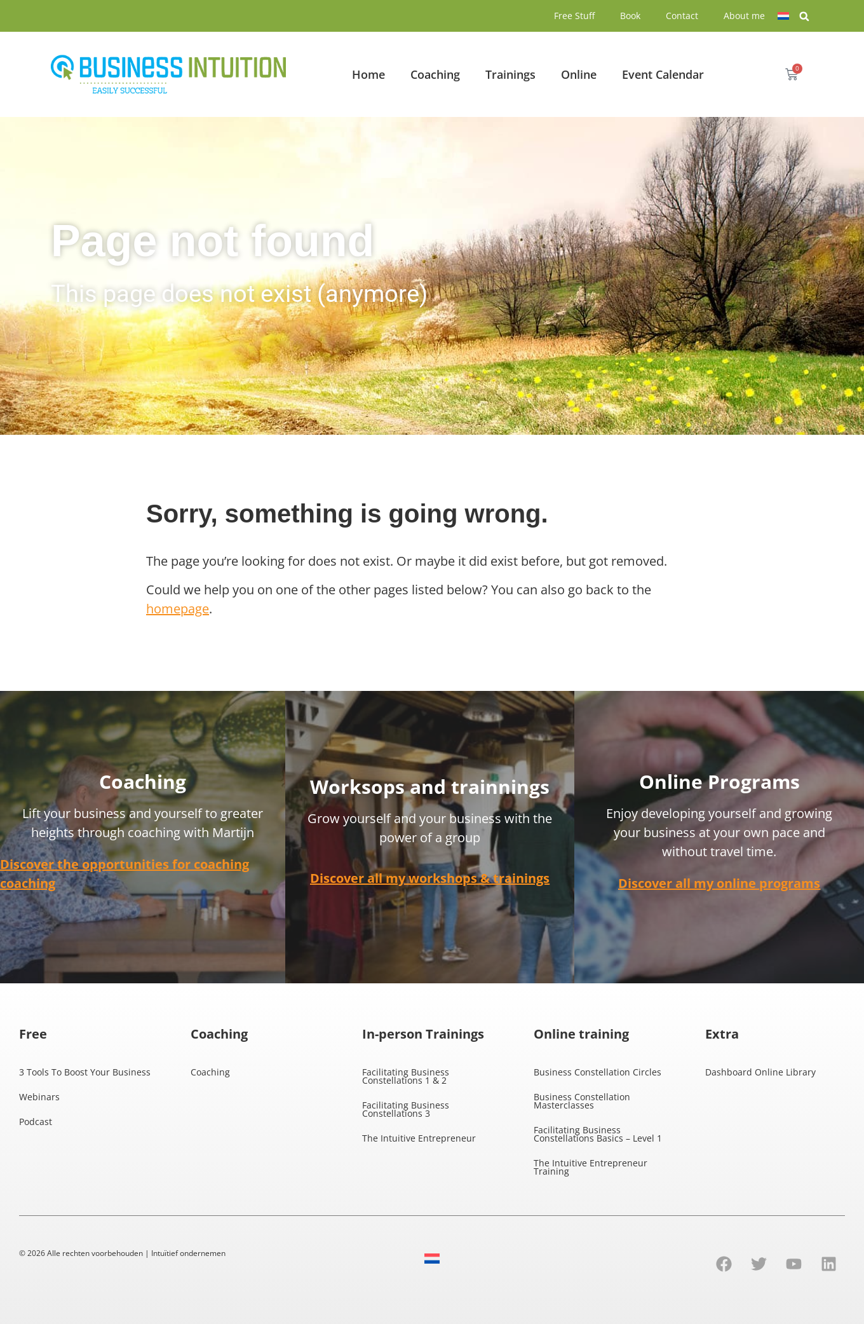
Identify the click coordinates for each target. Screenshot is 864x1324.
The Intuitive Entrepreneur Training (590, 1167)
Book (630, 16)
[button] (804, 16)
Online (579, 74)
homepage (177, 608)
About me (744, 16)
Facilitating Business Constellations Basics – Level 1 (598, 1134)
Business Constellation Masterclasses (582, 1101)
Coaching (435, 74)
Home (368, 74)
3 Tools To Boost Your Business (85, 1072)
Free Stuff (574, 16)
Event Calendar (663, 74)
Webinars (39, 1097)
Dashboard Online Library (760, 1072)
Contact (682, 16)
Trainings (510, 74)
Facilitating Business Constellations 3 (405, 1109)
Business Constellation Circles (597, 1072)
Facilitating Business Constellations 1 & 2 (405, 1076)
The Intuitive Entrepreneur (419, 1138)
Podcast (35, 1122)
